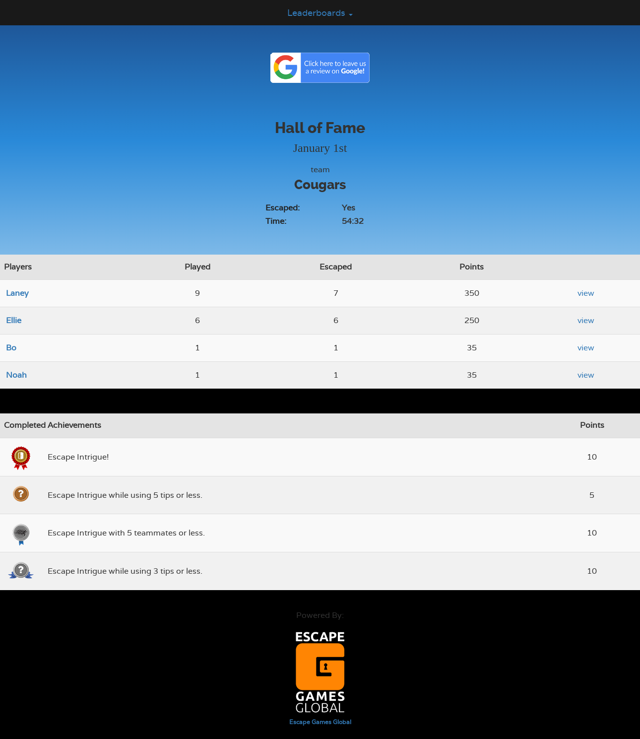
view (585, 293)
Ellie (13, 320)
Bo (11, 347)
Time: (275, 221)
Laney (17, 293)
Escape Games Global (320, 722)
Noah (16, 375)
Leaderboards (320, 12)
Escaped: (282, 207)
